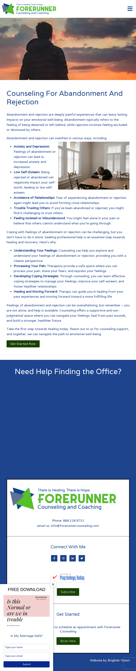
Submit (27, 664)
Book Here (68, 641)
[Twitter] (82, 558)
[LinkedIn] (72, 558)
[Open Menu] (130, 9)
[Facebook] (54, 558)
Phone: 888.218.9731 (68, 520)
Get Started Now (23, 344)
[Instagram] (63, 558)
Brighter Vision (119, 660)
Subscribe (68, 592)
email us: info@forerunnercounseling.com (68, 526)
